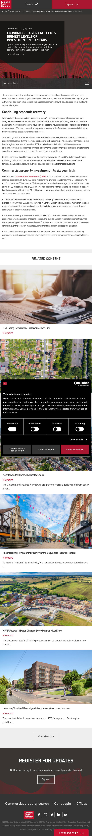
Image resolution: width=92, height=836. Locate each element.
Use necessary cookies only (17, 449)
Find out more (15, 54)
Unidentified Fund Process (72, 826)
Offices (81, 804)
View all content (46, 736)
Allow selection (46, 449)
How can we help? (68, 832)
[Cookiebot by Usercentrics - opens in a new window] (76, 384)
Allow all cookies (75, 449)
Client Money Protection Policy (51, 826)
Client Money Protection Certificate (28, 826)
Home (4, 11)
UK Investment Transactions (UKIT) (30, 176)
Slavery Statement (83, 822)
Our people (62, 804)
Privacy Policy (32, 829)
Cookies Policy (61, 822)
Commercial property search (27, 804)
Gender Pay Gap (9, 826)
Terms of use (50, 822)
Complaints (72, 822)
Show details (76, 439)
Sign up (46, 779)
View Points (15, 11)
